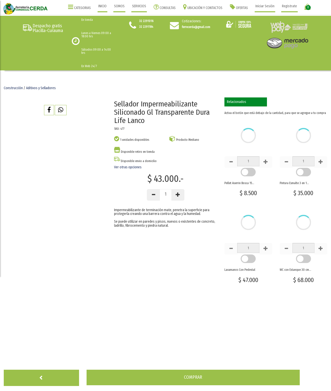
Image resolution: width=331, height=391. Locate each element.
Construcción (13, 88)
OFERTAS (239, 7)
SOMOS (119, 6)
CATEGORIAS (79, 7)
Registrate (289, 6)
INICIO (102, 6)
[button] (49, 110)
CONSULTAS (165, 7)
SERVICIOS (139, 6)
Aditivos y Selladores (41, 88)
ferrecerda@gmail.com (196, 27)
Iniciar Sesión (264, 6)
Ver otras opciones (128, 167)
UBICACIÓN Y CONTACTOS (202, 7)
